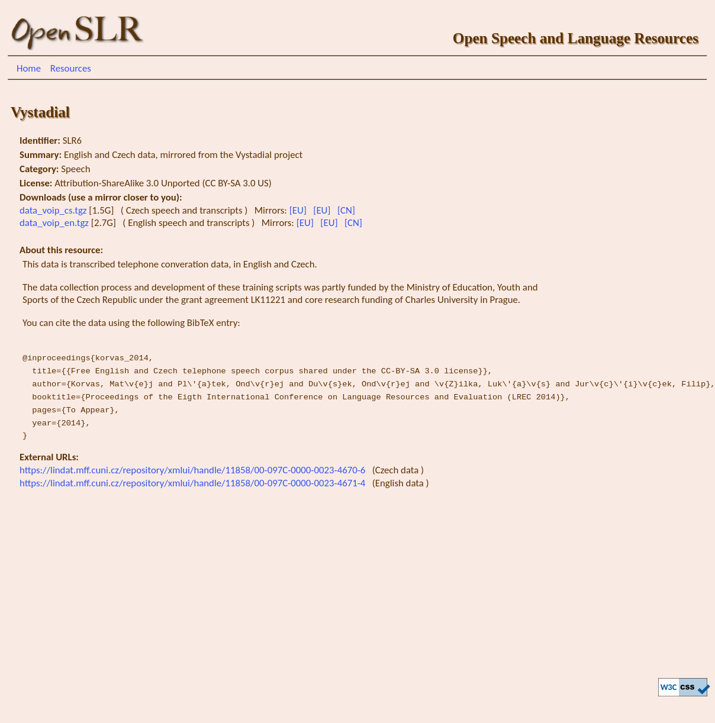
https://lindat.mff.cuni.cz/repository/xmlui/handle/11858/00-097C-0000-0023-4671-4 (194, 483)
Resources (70, 68)
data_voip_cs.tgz (54, 210)
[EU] (299, 210)
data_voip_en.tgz (55, 223)
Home (29, 68)
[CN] (347, 210)
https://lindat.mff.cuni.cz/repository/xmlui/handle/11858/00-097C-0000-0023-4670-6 (194, 470)
